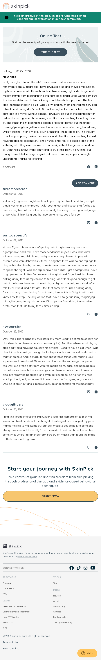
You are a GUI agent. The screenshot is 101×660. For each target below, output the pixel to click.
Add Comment (85, 183)
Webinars (7, 622)
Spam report (88, 167)
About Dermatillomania (14, 606)
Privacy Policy (11, 648)
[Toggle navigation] (96, 6)
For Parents (8, 588)
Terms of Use (10, 642)
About (56, 601)
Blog (5, 627)
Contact (57, 611)
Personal (7, 583)
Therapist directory (62, 622)
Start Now (50, 496)
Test (55, 583)
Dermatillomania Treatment (16, 611)
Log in (96, 167)
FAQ (5, 593)
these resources (27, 556)
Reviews (57, 595)
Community (59, 606)
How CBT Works (11, 617)
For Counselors (60, 617)
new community (71, 19)
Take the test (50, 52)
